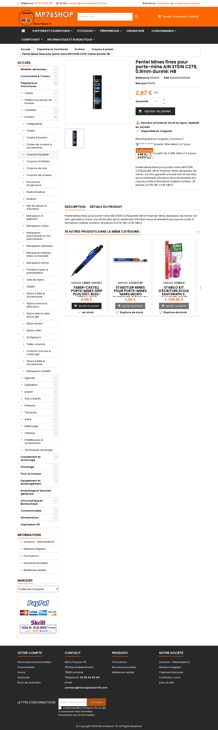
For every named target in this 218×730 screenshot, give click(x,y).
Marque (141, 83)
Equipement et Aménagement (31, 482)
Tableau (30, 433)
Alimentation (30, 517)
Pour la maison (31, 474)
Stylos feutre (34, 323)
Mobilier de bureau (33, 69)
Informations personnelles (34, 662)
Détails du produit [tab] (106, 206)
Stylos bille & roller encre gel (38, 315)
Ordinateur (135, 31)
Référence (142, 78)
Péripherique (109, 31)
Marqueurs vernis (38, 263)
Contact (73, 653)
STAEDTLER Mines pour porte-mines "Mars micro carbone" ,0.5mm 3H (130, 292)
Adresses (24, 677)
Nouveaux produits (35, 563)
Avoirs (21, 672)
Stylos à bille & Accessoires (36, 295)
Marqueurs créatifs (39, 371)
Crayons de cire (37, 168)
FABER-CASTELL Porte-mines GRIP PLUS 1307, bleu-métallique (86, 292)
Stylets (31, 286)
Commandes (26, 667)
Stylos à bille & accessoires (36, 362)
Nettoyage (31, 426)
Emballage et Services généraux (36, 492)
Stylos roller (34, 330)
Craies (31, 131)
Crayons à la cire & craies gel (39, 352)
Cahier (29, 93)
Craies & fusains (37, 137)
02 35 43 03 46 (43, 3)
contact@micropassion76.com (87, 3)
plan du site (166, 682)
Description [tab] (75, 206)
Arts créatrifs (33, 398)
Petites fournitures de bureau (38, 101)
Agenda (30, 378)
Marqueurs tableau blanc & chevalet (39, 254)
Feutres (31, 199)
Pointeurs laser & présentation (37, 271)
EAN (166, 78)
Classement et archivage (31, 458)
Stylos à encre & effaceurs (37, 305)
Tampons (31, 412)
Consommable (162, 31)
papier (29, 392)
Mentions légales (34, 549)
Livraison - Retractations (38, 542)
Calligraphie (34, 124)
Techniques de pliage (39, 450)
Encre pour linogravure (34, 183)
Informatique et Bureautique (69, 39)
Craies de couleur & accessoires (39, 146)
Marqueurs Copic (38, 226)
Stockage (85, 31)
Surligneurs (34, 337)
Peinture (30, 405)
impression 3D (30, 524)
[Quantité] (156, 101)
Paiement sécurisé (171, 672)
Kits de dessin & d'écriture (37, 207)
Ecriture (29, 117)
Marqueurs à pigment (35, 217)
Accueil (24, 62)
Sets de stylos (35, 280)
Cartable (30, 110)
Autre (28, 419)
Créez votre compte (187, 3)
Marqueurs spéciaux (40, 246)
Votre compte (30, 653)
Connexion (163, 3)
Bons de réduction (29, 682)
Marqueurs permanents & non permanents (39, 236)
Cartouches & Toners (35, 76)
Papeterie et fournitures (51, 31)
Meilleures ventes (34, 570)
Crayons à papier (38, 154)
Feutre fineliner (36, 192)
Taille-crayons (36, 344)
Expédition (31, 385)
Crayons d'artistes (38, 161)
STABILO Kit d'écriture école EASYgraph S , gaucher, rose (174, 292)
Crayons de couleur (39, 175)
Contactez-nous (169, 677)
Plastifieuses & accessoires (34, 441)
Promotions (31, 556)
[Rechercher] (109, 17)
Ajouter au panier (155, 111)
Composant (30, 39)
